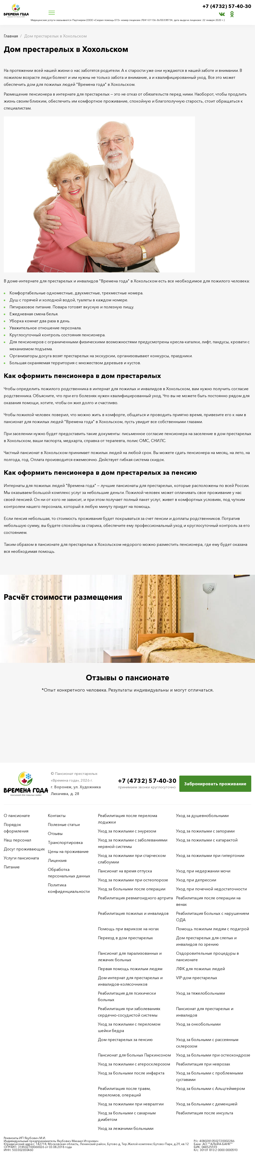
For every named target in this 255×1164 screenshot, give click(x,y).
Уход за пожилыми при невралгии (131, 1103)
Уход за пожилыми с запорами (205, 830)
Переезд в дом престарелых (125, 937)
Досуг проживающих (24, 848)
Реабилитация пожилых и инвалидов (133, 913)
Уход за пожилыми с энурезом (127, 830)
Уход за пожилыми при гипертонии (210, 855)
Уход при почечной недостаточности (211, 888)
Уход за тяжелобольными (200, 993)
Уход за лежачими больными (125, 1128)
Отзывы (55, 833)
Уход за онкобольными (198, 1024)
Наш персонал (17, 839)
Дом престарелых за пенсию (125, 1039)
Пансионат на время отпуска (125, 870)
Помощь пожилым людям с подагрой (212, 928)
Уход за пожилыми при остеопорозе (133, 879)
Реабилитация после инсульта (204, 1112)
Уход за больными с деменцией (206, 1103)
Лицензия (57, 860)
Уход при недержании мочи (203, 870)
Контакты (56, 815)
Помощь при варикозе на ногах (128, 928)
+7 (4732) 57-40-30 (226, 6)
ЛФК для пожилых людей (200, 968)
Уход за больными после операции (131, 888)
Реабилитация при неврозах (203, 1063)
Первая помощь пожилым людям (130, 968)
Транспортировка (65, 842)
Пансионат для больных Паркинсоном (134, 1054)
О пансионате (17, 815)
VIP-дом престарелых (196, 977)
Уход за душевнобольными (202, 815)
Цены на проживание (68, 851)
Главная (11, 35)
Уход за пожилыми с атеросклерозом (134, 1063)
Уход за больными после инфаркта (131, 1072)
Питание (12, 866)
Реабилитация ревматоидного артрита (135, 897)
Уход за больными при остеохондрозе (213, 1054)
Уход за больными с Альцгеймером (210, 1088)
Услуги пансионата (21, 857)
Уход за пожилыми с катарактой (207, 839)
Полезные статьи (64, 824)
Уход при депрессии (196, 879)
